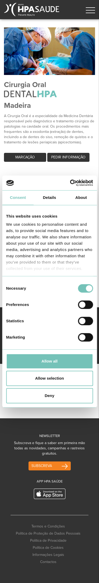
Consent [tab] (18, 197)
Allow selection (49, 378)
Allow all (49, 361)
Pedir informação (68, 157)
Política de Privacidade (48, 540)
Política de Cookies (48, 547)
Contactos (48, 562)
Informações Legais (48, 554)
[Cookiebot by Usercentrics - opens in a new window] (70, 182)
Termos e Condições (48, 526)
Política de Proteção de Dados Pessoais (48, 533)
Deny (49, 395)
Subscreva (41, 466)
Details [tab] (49, 197)
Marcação (25, 157)
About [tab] (81, 197)
